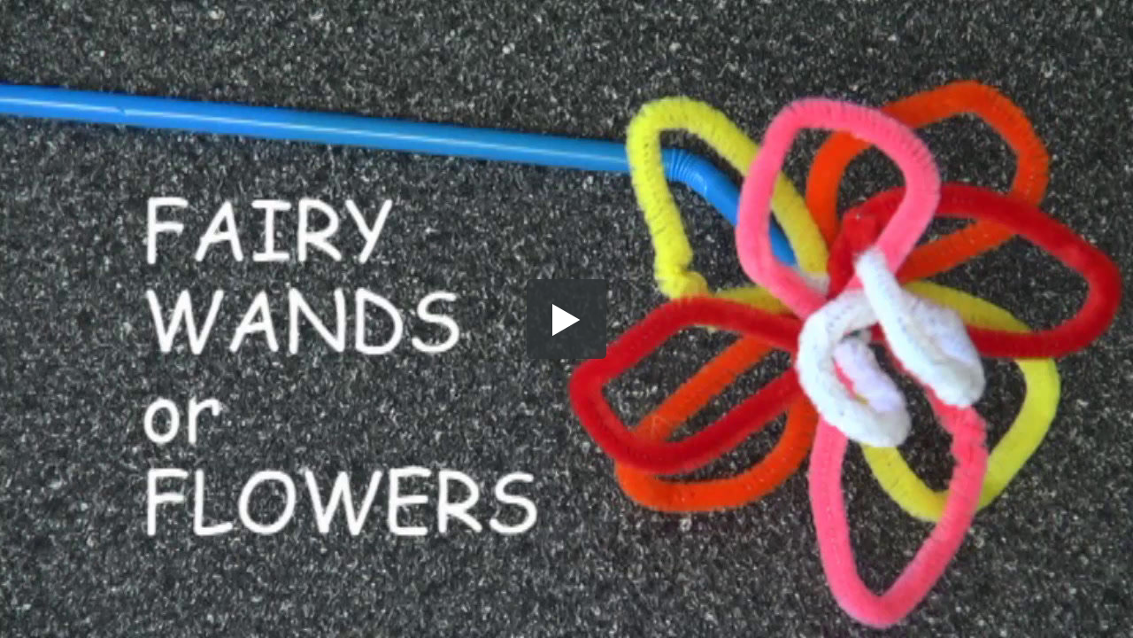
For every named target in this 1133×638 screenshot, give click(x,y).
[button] (566, 319)
